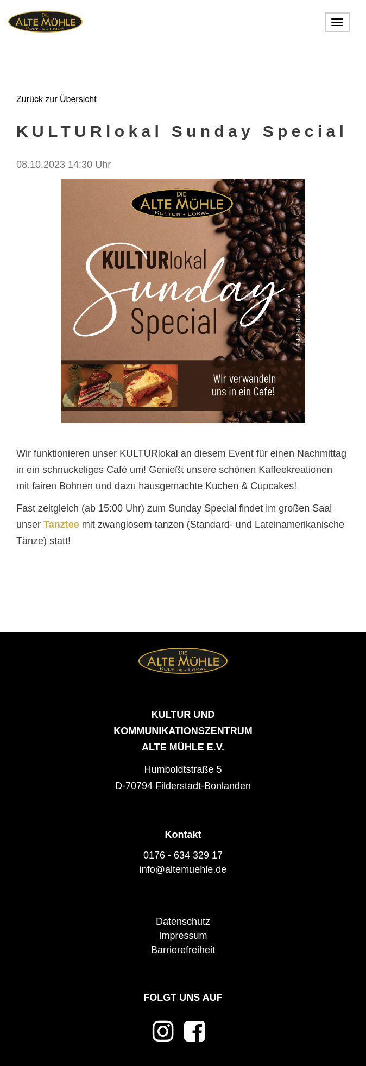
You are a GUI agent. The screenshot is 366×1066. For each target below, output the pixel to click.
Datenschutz (183, 921)
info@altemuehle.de (183, 869)
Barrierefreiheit (183, 949)
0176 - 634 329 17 (183, 855)
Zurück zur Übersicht (56, 99)
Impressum (183, 935)
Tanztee (61, 524)
